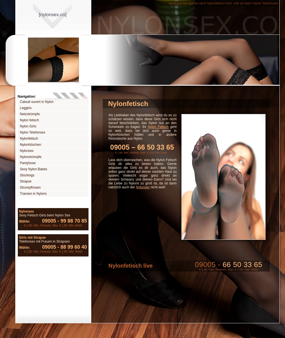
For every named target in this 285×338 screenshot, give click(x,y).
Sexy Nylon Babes (33, 169)
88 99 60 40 (71, 247)
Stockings (27, 175)
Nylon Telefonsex (32, 132)
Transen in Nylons (33, 194)
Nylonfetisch (29, 138)
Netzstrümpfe (30, 114)
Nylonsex (27, 151)
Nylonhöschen (30, 145)
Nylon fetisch (29, 120)
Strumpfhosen (30, 187)
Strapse (25, 181)
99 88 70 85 (71, 221)
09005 (49, 221)
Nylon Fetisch (158, 127)
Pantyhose (28, 163)
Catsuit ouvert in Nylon (37, 102)
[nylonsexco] (53, 14)
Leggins (26, 108)
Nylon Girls (28, 126)
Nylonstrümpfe (30, 157)
